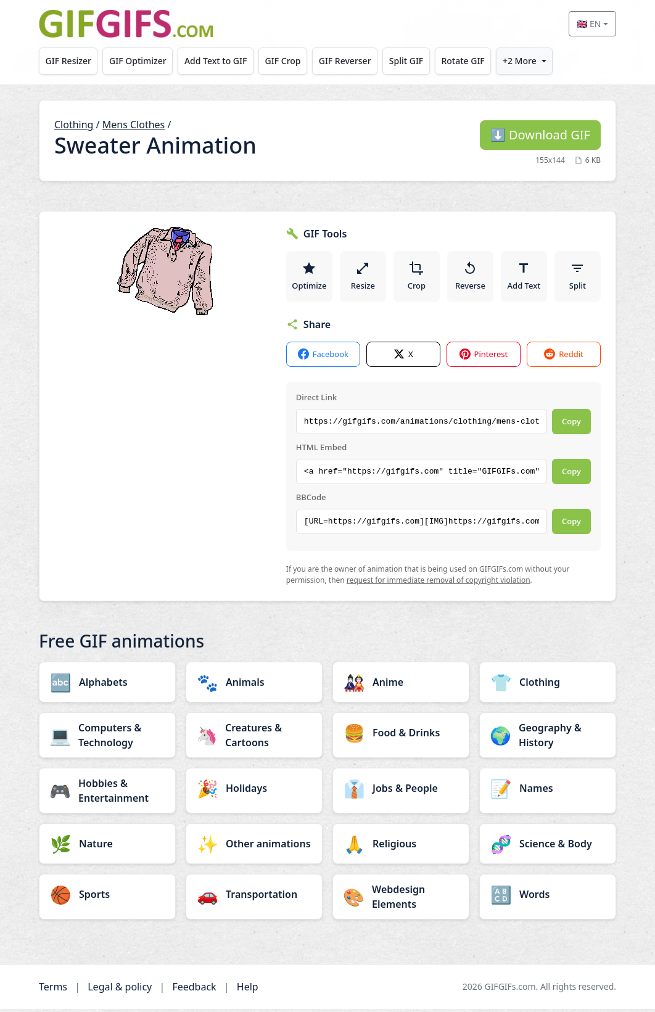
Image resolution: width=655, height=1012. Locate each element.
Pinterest (483, 357)
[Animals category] (254, 685)
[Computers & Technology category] (107, 738)
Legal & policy (120, 990)
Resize (364, 277)
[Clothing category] (548, 685)
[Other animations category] (254, 846)
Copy (571, 424)
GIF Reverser (345, 61)
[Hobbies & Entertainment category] (107, 793)
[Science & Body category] (548, 846)
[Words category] (548, 897)
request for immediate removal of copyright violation (438, 583)
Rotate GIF (462, 61)
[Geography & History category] (548, 738)
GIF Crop (283, 61)
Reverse (471, 277)
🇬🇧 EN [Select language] (589, 24)
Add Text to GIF (215, 61)
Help (247, 990)
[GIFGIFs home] (126, 24)
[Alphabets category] (107, 685)
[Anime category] (401, 685)
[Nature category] (107, 846)
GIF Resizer (68, 61)
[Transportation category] (254, 897)
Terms (53, 990)
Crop (417, 277)
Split (577, 277)
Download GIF (540, 134)
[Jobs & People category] (401, 791)
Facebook (323, 357)
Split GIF (406, 61)
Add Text (524, 277)
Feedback (194, 990)
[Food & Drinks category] (401, 735)
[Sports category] (107, 897)
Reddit (563, 357)
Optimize (309, 277)
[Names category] (548, 791)
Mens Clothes (133, 124)
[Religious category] (401, 846)
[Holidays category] (254, 791)
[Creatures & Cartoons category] (254, 738)
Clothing (73, 124)
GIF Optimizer (138, 61)
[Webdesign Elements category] (401, 900)
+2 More (520, 61)
